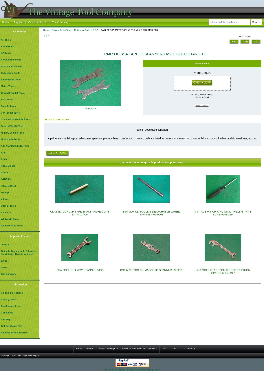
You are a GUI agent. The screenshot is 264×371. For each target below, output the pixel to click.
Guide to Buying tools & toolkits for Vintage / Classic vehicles (18, 252)
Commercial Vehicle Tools (15, 119)
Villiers (5, 199)
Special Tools (8, 205)
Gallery (5, 244)
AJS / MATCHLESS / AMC (15, 146)
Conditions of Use (11, 306)
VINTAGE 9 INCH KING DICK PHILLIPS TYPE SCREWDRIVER (223, 213)
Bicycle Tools (8, 106)
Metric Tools (7, 86)
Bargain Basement (11, 59)
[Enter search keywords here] (229, 22)
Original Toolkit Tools (61, 30)
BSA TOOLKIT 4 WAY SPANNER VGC (79, 270)
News (4, 267)
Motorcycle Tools (82, 30)
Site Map (5, 319)
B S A (95, 30)
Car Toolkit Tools (10, 112)
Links (4, 260)
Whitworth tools (10, 219)
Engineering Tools (11, 79)
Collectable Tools (10, 73)
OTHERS (6, 179)
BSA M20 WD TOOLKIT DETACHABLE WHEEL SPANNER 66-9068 (151, 213)
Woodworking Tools (12, 225)
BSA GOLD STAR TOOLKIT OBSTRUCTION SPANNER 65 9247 (223, 271)
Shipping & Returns (12, 292)
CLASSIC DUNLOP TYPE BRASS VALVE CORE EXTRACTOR (79, 213)
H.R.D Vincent (8, 166)
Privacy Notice (9, 299)
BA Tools (6, 53)
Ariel (3, 152)
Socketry (6, 212)
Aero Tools (7, 99)
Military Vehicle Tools (13, 132)
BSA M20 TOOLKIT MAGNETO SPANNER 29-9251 (151, 270)
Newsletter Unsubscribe (14, 332)
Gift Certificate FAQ (12, 326)
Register (18, 22)
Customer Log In (37, 22)
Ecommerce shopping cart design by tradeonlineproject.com (132, 369)
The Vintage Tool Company (28, 356)
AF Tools (6, 39)
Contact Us (7, 312)
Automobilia (7, 46)
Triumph (5, 192)
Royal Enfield (8, 185)
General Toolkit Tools (12, 126)
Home (5, 22)
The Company (60, 22)
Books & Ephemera (11, 66)
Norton (5, 172)
